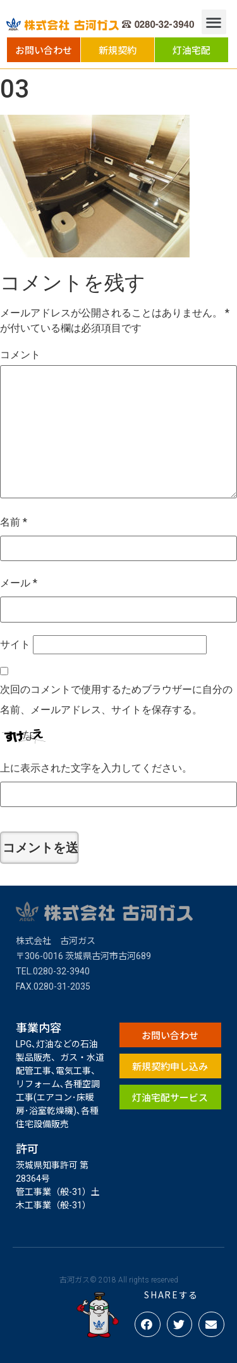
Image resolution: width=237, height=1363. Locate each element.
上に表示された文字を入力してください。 (96, 768)
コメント (20, 355)
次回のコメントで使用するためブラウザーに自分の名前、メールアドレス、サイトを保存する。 (116, 699)
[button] (43, 49)
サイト (15, 644)
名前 (13, 522)
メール (18, 583)
